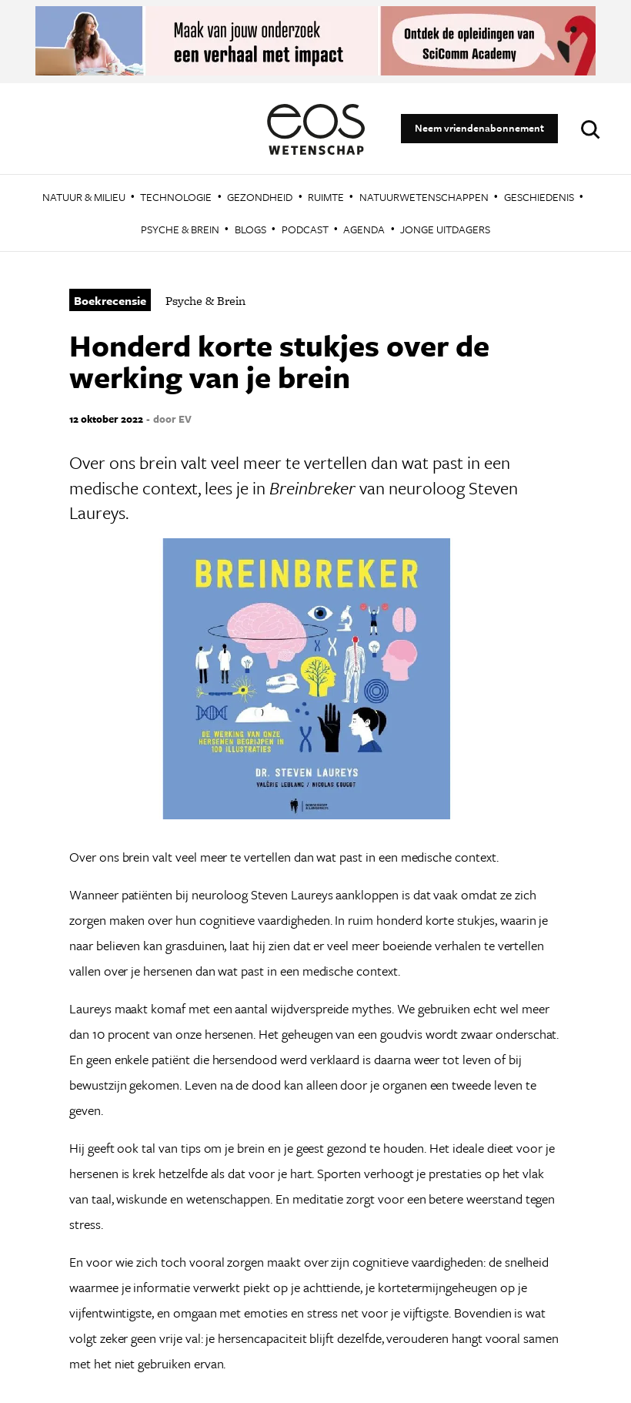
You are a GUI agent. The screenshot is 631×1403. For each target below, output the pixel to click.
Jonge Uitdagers (445, 229)
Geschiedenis (539, 197)
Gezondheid (259, 197)
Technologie (176, 197)
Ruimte (326, 197)
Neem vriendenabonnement (479, 128)
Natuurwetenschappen (424, 197)
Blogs (250, 229)
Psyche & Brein (180, 229)
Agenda (364, 229)
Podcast (305, 229)
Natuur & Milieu (83, 197)
